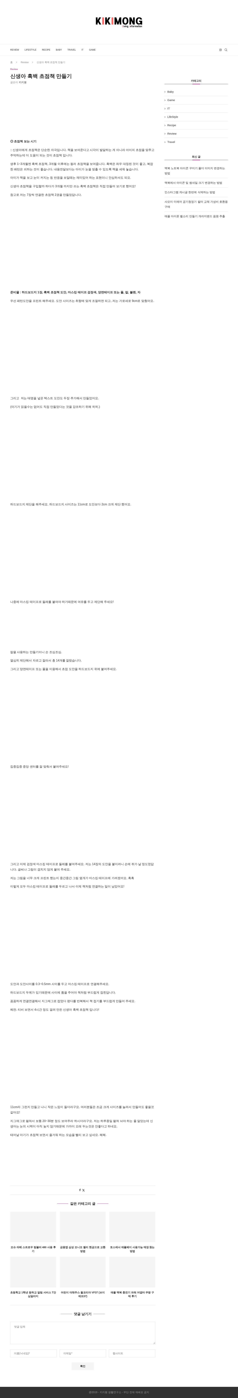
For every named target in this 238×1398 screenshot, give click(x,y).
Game (92, 50)
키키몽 (23, 82)
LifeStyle (30, 50)
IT (82, 50)
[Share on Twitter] (83, 1190)
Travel (71, 50)
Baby (59, 50)
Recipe (46, 50)
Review (14, 50)
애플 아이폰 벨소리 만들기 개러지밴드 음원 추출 (195, 216)
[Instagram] (220, 49)
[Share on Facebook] (80, 1190)
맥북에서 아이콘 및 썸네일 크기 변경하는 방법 (193, 182)
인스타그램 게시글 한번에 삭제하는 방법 (190, 192)
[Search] (226, 49)
